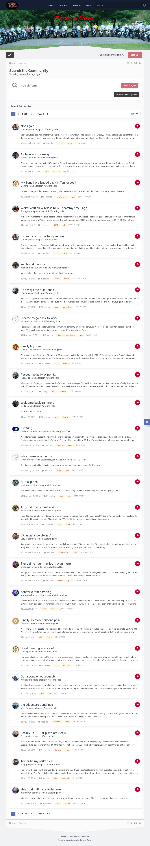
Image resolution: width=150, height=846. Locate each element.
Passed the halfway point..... (39, 374)
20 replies (43, 253)
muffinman (26, 793)
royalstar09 (26, 459)
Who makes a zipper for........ (39, 456)
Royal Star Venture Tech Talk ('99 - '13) (67, 459)
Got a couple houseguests (38, 676)
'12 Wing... (27, 428)
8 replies (48, 335)
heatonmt (25, 485)
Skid (23, 406)
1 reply (43, 391)
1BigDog (25, 293)
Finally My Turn (31, 346)
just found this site (33, 264)
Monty (24, 186)
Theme (64, 836)
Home (51, 5)
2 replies (47, 445)
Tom (23, 736)
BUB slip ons (29, 482)
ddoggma (25, 764)
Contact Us (75, 836)
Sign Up (135, 55)
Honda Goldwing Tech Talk (57, 431)
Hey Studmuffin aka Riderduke (41, 789)
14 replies (44, 750)
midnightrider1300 (30, 267)
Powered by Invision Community (68, 840)
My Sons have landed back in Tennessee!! (48, 182)
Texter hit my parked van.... (38, 761)
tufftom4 (25, 321)
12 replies (43, 225)
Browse (76, 5)
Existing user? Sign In (112, 55)
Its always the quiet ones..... (39, 290)
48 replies (43, 279)
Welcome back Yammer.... (38, 402)
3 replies (49, 552)
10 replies (44, 665)
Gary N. (24, 539)
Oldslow (24, 623)
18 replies (48, 143)
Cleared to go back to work (39, 318)
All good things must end (37, 507)
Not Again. (28, 126)
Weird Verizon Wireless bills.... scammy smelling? (54, 208)
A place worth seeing (35, 154)
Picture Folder (53, 764)
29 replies (49, 496)
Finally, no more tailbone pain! (40, 620)
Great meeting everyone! (37, 648)
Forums (63, 5)
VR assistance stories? (36, 535)
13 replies (44, 307)
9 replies (43, 722)
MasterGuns (26, 349)
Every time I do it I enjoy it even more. (46, 563)
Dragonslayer (27, 567)
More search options (127, 94)
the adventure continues (37, 705)
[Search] (110, 5)
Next (24, 114)
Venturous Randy (29, 595)
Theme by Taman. (85, 840)
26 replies (46, 197)
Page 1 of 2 (44, 114)
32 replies (44, 417)
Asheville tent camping (36, 592)
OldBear (24, 431)
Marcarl (24, 129)
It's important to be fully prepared (43, 236)
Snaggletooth (27, 211)
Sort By (135, 114)
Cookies (85, 836)
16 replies (44, 363)
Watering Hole (51, 129)
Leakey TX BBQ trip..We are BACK (43, 733)
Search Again (130, 85)
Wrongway (26, 680)
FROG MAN (26, 510)
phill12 (24, 708)
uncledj (24, 157)
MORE (89, 5)
